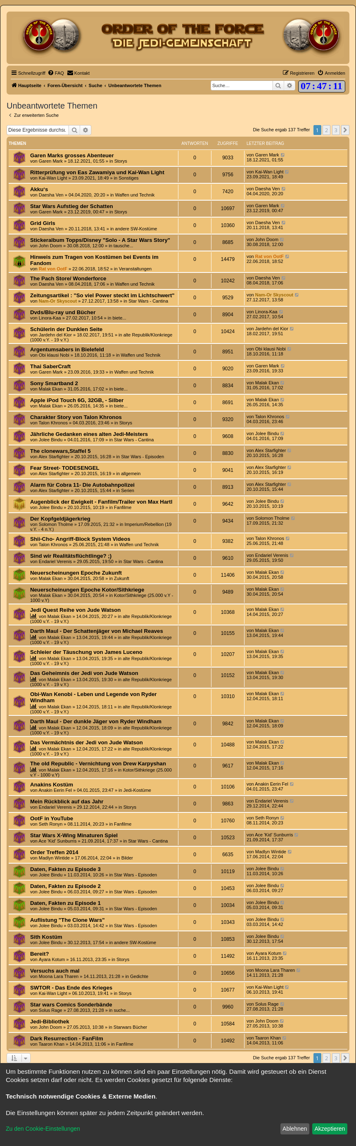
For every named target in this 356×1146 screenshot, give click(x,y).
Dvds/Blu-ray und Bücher (62, 312)
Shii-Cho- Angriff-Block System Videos (80, 539)
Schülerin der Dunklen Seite (66, 329)
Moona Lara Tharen (58, 976)
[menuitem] (55, 73)
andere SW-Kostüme (136, 228)
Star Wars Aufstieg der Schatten (71, 206)
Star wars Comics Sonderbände (71, 1005)
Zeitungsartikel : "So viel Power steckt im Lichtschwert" (102, 295)
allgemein (130, 473)
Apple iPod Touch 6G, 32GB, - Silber (76, 400)
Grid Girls (42, 223)
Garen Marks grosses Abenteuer (72, 155)
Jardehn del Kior (55, 334)
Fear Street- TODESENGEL (65, 468)
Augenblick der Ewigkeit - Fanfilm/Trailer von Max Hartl (101, 502)
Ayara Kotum (52, 959)
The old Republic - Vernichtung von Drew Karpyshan (98, 763)
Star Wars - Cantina (148, 300)
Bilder (127, 857)
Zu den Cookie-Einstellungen (43, 1128)
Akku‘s (39, 189)
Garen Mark (51, 161)
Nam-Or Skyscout (58, 300)
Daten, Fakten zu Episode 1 (65, 903)
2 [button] (326, 130)
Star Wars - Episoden (142, 456)
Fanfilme (122, 507)
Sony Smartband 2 (54, 383)
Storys (120, 161)
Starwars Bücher (130, 1027)
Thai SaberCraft (50, 366)
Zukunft (121, 578)
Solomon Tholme (56, 524)
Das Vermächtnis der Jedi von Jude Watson (86, 742)
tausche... (123, 245)
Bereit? (39, 954)
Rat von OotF (53, 268)
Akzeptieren (329, 1128)
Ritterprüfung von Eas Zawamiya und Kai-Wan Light (97, 172)
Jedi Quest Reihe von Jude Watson (75, 610)
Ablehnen (294, 1128)
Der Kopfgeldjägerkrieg (60, 519)
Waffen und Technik (135, 194)
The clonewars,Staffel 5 (60, 451)
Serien (127, 490)
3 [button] (336, 130)
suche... (122, 1010)
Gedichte (139, 976)
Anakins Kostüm (51, 784)
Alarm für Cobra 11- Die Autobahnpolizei (82, 485)
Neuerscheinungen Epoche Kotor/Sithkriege (87, 590)
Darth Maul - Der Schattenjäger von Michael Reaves (96, 631)
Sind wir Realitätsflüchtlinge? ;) (71, 556)
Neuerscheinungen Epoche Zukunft (76, 573)
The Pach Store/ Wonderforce (68, 278)
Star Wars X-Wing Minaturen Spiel (74, 835)
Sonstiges (128, 177)
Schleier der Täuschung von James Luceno (86, 652)
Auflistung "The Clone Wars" (67, 920)
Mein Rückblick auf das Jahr (66, 801)
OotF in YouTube (51, 818)
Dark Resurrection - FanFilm (66, 1038)
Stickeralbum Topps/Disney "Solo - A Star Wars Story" (100, 240)
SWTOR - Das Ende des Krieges (71, 988)
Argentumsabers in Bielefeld (67, 349)
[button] (345, 130)
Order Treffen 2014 (54, 852)
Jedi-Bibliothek (49, 1021)
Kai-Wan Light (53, 177)
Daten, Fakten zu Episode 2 (65, 886)
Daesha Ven (51, 194)
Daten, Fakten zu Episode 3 (65, 869)
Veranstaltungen (135, 268)
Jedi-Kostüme (137, 790)
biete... (119, 317)
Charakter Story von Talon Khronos (76, 417)
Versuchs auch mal (54, 971)
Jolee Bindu (51, 439)
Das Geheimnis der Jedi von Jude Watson (84, 673)
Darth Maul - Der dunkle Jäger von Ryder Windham (95, 721)
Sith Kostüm (46, 937)
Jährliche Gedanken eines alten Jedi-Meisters (89, 434)
